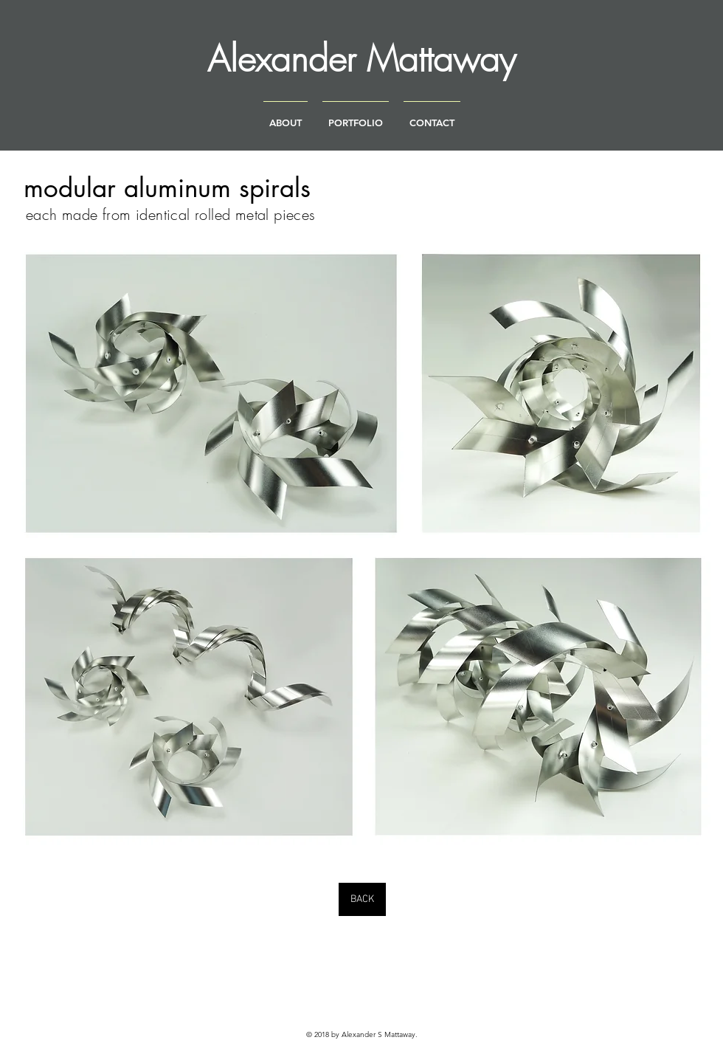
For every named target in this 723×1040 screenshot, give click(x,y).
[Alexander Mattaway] (361, 59)
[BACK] (362, 899)
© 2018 (317, 1034)
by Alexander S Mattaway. (373, 1034)
